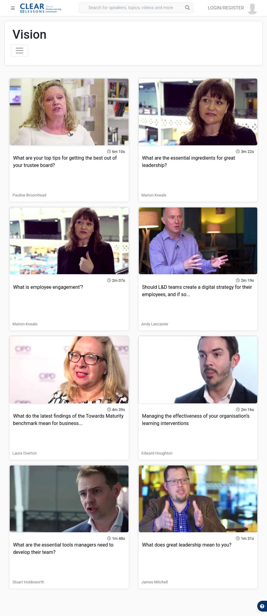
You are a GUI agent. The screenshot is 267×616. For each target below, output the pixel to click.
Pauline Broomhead (29, 195)
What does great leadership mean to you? (187, 545)
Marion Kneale (154, 195)
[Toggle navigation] (19, 50)
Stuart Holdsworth (28, 582)
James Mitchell (155, 582)
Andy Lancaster (155, 324)
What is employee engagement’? (48, 287)
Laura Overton (24, 453)
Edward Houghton (157, 453)
